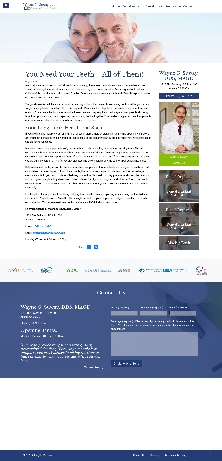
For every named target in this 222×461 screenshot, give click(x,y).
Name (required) (120, 307)
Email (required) (178, 307)
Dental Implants (132, 6)
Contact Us (190, 6)
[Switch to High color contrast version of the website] (6, 6)
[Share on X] (96, 247)
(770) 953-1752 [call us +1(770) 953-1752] (43, 226)
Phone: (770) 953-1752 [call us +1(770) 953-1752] (179, 96)
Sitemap (155, 455)
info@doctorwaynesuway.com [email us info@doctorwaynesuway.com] (48, 232)
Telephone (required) (151, 307)
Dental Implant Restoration (163, 6)
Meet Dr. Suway (179, 156)
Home (116, 6)
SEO (194, 455)
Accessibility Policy (176, 455)
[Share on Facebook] (89, 247)
